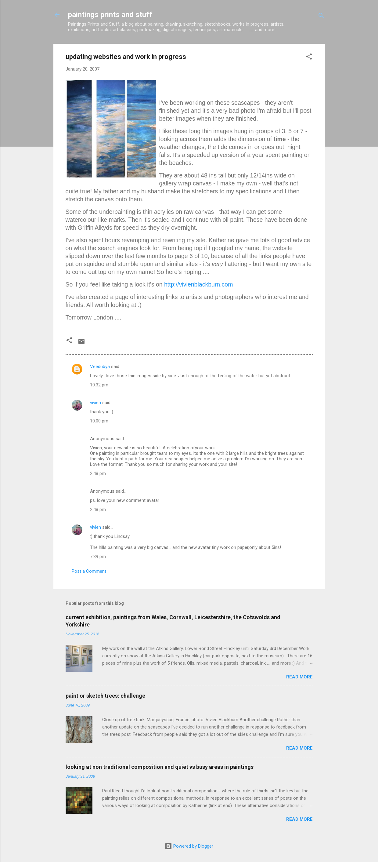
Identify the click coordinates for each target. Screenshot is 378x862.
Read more (299, 677)
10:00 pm (99, 421)
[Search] (321, 16)
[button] (309, 57)
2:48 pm (98, 473)
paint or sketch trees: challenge (105, 695)
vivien (95, 402)
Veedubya (100, 366)
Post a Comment (89, 571)
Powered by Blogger (189, 846)
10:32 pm (99, 385)
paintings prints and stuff (110, 14)
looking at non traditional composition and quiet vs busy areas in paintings (160, 767)
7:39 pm (98, 556)
